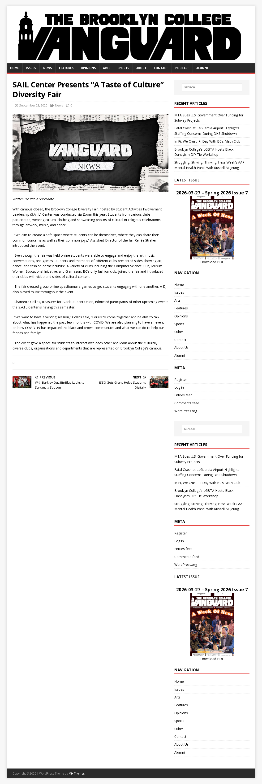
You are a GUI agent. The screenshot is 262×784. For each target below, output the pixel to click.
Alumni (202, 68)
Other (178, 331)
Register (180, 379)
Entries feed (183, 395)
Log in (179, 387)
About (141, 68)
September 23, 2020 (33, 105)
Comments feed (186, 403)
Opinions (88, 68)
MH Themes (77, 774)
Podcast (182, 68)
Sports (123, 68)
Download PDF (212, 262)
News (47, 68)
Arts (106, 68)
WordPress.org (185, 411)
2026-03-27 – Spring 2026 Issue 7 (212, 193)
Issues (31, 68)
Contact (161, 68)
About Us (181, 347)
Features (66, 68)
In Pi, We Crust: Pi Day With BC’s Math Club (207, 141)
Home (14, 68)
